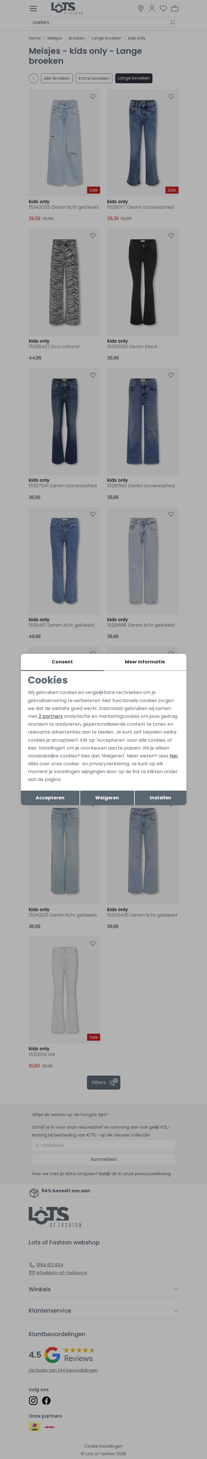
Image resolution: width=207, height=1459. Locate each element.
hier (174, 755)
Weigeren (107, 797)
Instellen (160, 797)
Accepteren (50, 797)
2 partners (51, 716)
